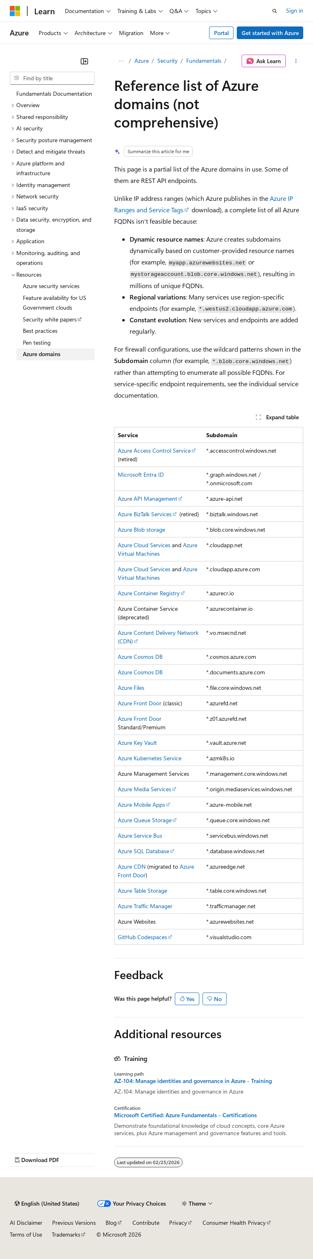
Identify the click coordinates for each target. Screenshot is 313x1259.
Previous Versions (74, 1222)
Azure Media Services (144, 789)
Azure (141, 60)
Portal (221, 33)
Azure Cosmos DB (140, 656)
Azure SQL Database (143, 851)
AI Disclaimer (26, 1222)
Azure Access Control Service (154, 450)
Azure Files (131, 687)
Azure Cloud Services (144, 545)
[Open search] (275, 11)
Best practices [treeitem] (40, 331)
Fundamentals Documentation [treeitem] (54, 93)
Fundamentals (203, 60)
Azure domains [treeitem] (41, 354)
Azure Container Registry (149, 593)
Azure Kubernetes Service (149, 758)
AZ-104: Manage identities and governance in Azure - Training (193, 1081)
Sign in (294, 10)
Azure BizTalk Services (145, 514)
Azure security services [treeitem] (51, 286)
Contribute (145, 1222)
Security (167, 60)
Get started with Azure (270, 33)
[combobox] (52, 78)
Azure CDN (131, 866)
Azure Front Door (139, 703)
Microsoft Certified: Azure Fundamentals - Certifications (185, 1115)
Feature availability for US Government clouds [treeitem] (54, 303)
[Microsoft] (15, 11)
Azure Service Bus (140, 835)
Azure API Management (147, 498)
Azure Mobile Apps (141, 804)
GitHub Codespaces (142, 937)
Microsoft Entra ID (141, 474)
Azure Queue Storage (145, 820)
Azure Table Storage (142, 890)
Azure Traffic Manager (145, 906)
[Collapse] (84, 61)
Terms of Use (26, 1234)
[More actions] (296, 61)
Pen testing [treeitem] (37, 342)
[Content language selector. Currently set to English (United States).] (47, 1203)
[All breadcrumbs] (121, 61)
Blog (111, 1222)
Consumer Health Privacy (234, 1222)
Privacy (178, 1222)
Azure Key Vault (137, 742)
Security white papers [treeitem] (50, 319)
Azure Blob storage (141, 529)
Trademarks (66, 1234)
